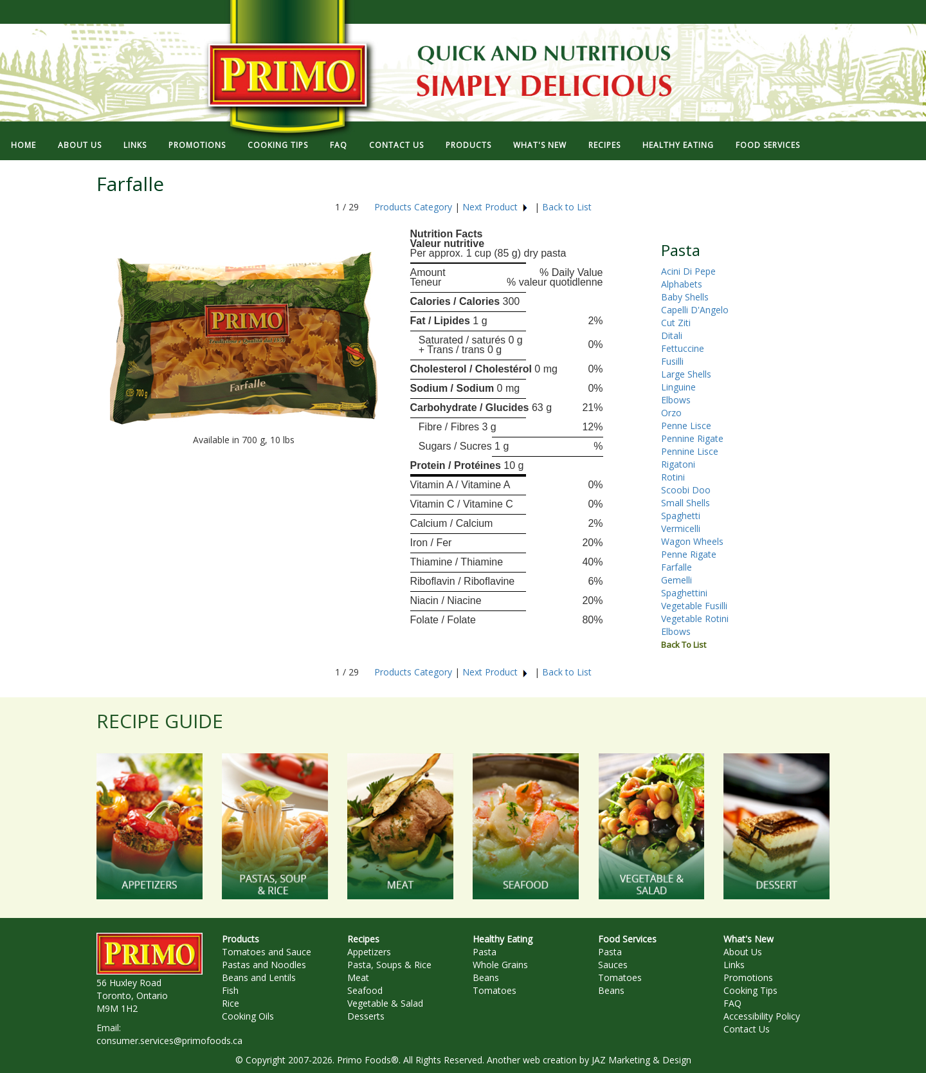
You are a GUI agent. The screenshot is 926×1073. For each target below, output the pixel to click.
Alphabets (681, 284)
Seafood (365, 990)
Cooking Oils (248, 1016)
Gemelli (676, 580)
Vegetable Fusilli (694, 606)
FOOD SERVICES (768, 145)
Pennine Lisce (689, 451)
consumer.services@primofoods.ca (169, 1040)
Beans (486, 977)
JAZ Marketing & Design (641, 1060)
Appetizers (369, 952)
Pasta (484, 952)
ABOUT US (80, 145)
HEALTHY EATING (678, 145)
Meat (358, 977)
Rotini (673, 477)
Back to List (567, 207)
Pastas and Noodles (264, 964)
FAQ (338, 145)
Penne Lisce (686, 425)
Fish (230, 990)
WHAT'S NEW (540, 145)
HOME (23, 145)
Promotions (748, 977)
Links (734, 964)
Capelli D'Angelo (695, 310)
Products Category (413, 207)
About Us (742, 952)
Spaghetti (680, 515)
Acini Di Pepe (688, 271)
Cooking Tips (750, 990)
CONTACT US (396, 145)
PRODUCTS (468, 145)
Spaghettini (684, 593)
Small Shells (685, 503)
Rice (230, 1003)
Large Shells (686, 374)
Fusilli (672, 361)
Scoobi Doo (686, 490)
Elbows (676, 400)
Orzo (671, 413)
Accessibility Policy (761, 1016)
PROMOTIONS (197, 145)
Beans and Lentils (259, 977)
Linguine (678, 387)
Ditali (671, 335)
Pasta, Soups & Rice (389, 964)
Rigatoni (678, 464)
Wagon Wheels (692, 541)
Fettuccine (682, 348)
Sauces (613, 964)
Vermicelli (680, 528)
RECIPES (604, 145)
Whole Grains (500, 964)
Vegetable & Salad (385, 1003)
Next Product (495, 207)
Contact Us (746, 1029)
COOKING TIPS (278, 145)
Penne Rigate (688, 554)
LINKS (135, 145)
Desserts (366, 1016)
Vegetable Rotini (695, 618)
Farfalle (676, 567)
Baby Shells (685, 297)
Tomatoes (494, 990)
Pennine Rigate (692, 438)
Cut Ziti (676, 322)
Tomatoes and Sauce (266, 952)
